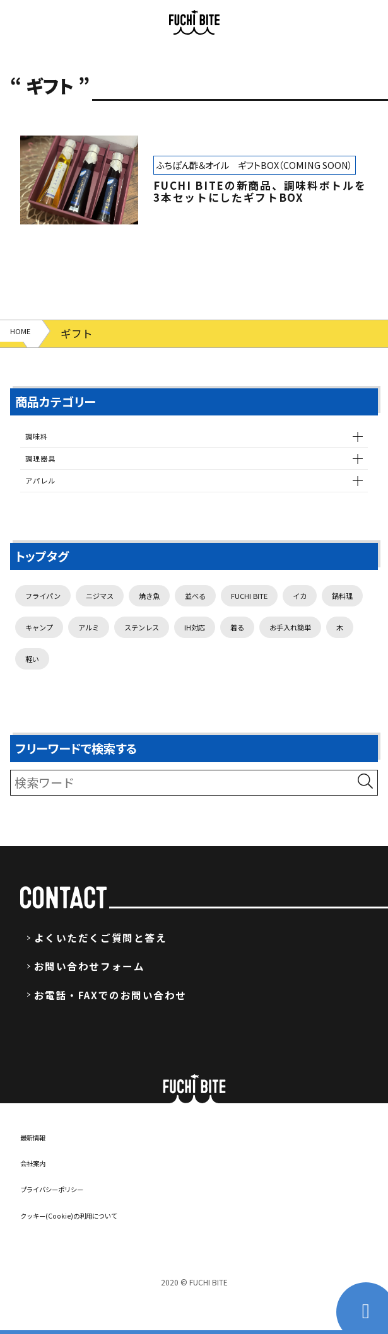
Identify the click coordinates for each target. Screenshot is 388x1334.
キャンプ (150, 652)
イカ (36, 652)
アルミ (213, 652)
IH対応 (41, 689)
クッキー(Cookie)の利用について (95, 1248)
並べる (246, 615)
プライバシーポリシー (70, 1222)
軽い (266, 689)
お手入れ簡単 (162, 689)
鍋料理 (88, 652)
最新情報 (40, 1170)
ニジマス (126, 615)
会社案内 (40, 1197)
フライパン (52, 615)
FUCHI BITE (317, 615)
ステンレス (281, 652)
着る (94, 689)
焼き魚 (189, 615)
